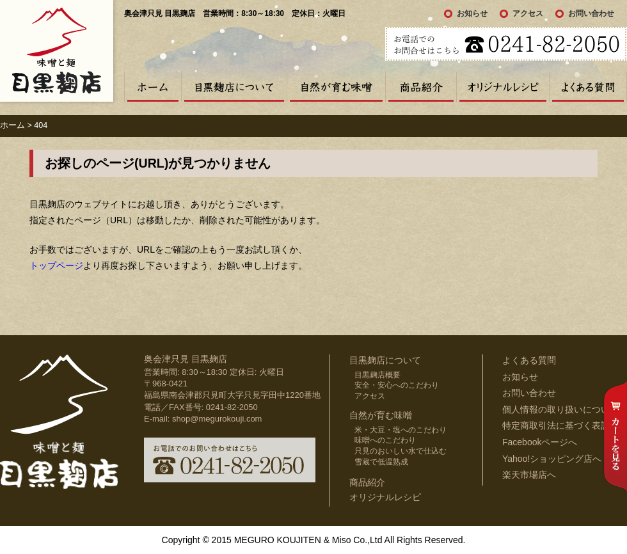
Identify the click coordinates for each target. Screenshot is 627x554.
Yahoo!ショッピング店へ (551, 459)
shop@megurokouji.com (217, 418)
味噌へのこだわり (385, 440)
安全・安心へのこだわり (396, 385)
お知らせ (472, 13)
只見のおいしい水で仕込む (400, 451)
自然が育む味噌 (336, 87)
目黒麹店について (234, 87)
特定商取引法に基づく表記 (556, 425)
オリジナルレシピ (502, 87)
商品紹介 (420, 87)
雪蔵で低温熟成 (381, 461)
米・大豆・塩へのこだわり (400, 429)
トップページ (56, 265)
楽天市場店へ (529, 475)
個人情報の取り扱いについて (560, 409)
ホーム (152, 87)
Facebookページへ (539, 442)
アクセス (527, 13)
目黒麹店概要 (377, 374)
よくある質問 (588, 87)
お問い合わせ (591, 13)
